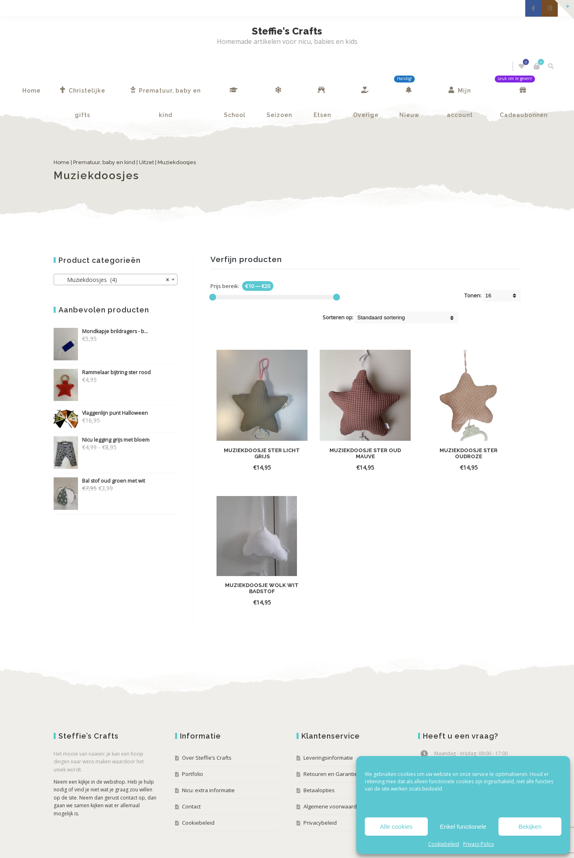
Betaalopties (319, 765)
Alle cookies (396, 826)
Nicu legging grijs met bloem (101, 439)
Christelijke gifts (82, 95)
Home (31, 90)
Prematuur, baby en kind (165, 95)
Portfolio (192, 749)
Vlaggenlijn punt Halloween (101, 413)
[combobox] (116, 279)
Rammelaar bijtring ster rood (102, 372)
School (234, 95)
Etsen (322, 95)
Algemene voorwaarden (333, 781)
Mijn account (460, 95)
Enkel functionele (463, 826)
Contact (191, 781)
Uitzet (146, 162)
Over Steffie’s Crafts (207, 733)
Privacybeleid (320, 798)
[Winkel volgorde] (406, 317)
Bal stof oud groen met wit (99, 480)
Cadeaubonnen (524, 95)
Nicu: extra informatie (208, 765)
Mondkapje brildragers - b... (101, 331)
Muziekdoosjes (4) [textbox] (113, 280)
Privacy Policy (478, 844)
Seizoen (279, 95)
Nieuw (409, 95)
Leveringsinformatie (328, 733)
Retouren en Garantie (330, 749)
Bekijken (530, 826)
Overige (366, 95)
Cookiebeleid (443, 844)
